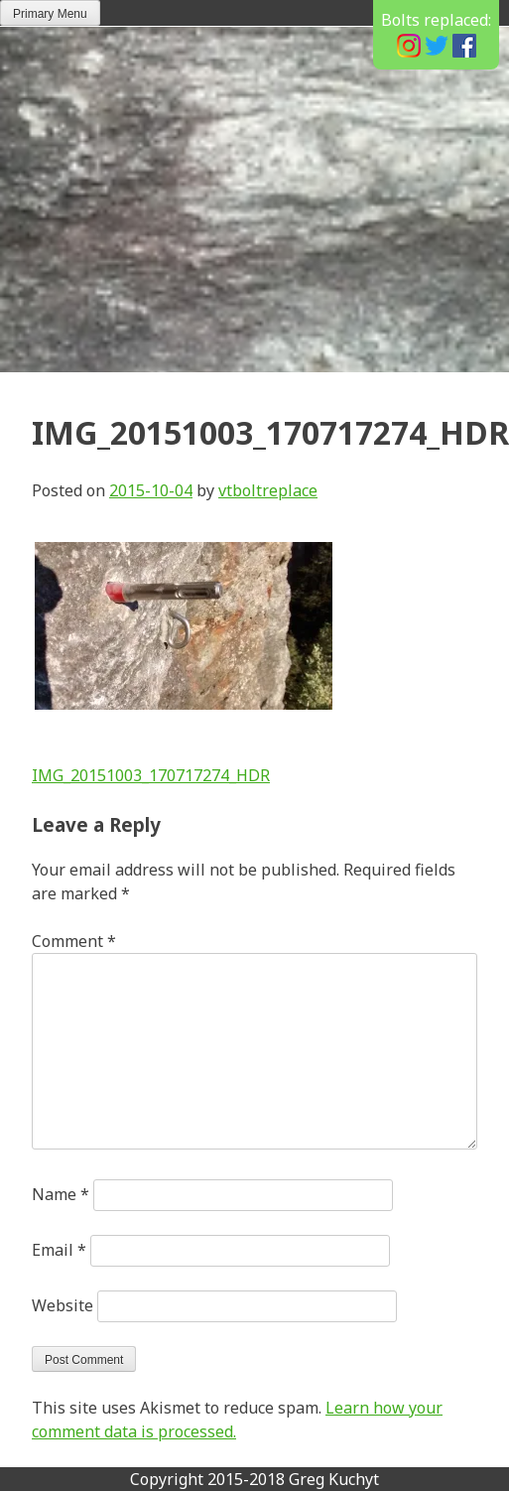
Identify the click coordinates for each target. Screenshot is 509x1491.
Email (59, 1250)
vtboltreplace (268, 490)
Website (62, 1305)
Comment (74, 941)
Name (60, 1194)
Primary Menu (50, 14)
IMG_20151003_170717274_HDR (151, 775)
